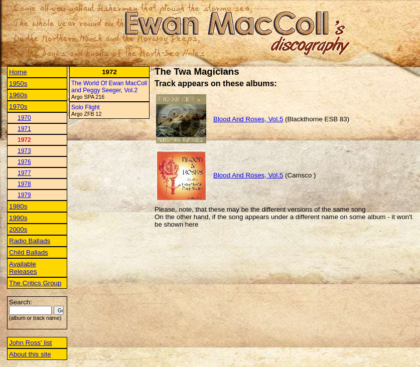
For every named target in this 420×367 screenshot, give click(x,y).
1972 (24, 139)
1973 (24, 150)
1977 (24, 172)
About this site (30, 354)
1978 (24, 184)
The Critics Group (35, 283)
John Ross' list (30, 342)
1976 (24, 161)
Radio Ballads (29, 241)
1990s (18, 218)
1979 (24, 195)
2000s (18, 229)
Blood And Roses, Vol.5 (248, 119)
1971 (24, 128)
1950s (18, 83)
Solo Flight (85, 107)
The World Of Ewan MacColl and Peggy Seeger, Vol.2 (109, 87)
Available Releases (23, 267)
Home (18, 72)
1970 (24, 117)
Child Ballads (28, 252)
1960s (18, 95)
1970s (18, 106)
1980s (18, 206)
